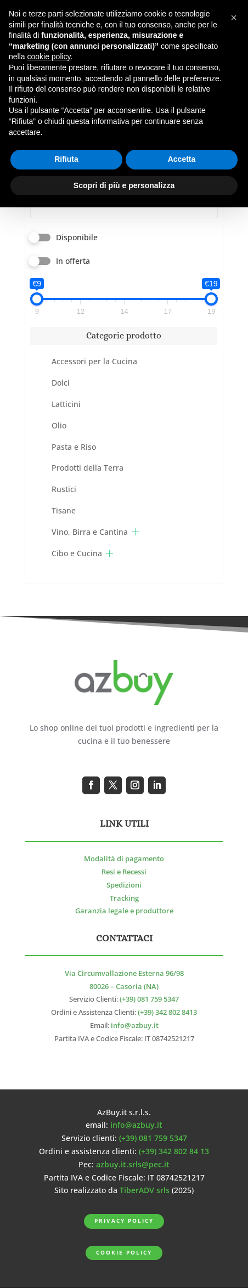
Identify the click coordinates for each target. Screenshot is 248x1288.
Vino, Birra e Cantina (90, 532)
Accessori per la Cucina (94, 361)
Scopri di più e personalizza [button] (124, 185)
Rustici (64, 489)
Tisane (64, 510)
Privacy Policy (123, 1220)
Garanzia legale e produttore (124, 911)
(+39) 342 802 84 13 (174, 1151)
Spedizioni (124, 885)
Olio (59, 425)
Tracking (124, 898)
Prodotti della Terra (87, 467)
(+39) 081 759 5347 (149, 999)
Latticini (66, 404)
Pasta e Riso (74, 447)
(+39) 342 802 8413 (167, 1012)
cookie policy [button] (48, 56)
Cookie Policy (123, 1252)
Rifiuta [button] (66, 159)
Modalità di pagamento (124, 858)
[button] (234, 17)
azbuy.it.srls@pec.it (133, 1164)
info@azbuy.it (135, 1025)
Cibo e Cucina (77, 553)
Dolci (61, 382)
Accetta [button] (182, 159)
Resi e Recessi (124, 872)
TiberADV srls (145, 1190)
